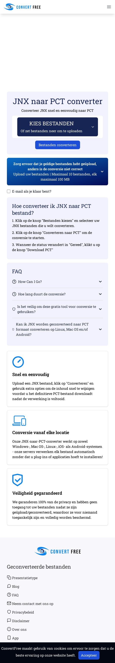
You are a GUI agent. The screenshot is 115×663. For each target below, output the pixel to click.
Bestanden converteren (58, 145)
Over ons (17, 629)
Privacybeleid (20, 612)
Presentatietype (22, 577)
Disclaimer (18, 620)
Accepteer (89, 655)
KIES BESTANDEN (51, 126)
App (13, 637)
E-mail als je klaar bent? (31, 191)
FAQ (13, 594)
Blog (13, 586)
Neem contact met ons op (30, 603)
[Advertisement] (57, 46)
